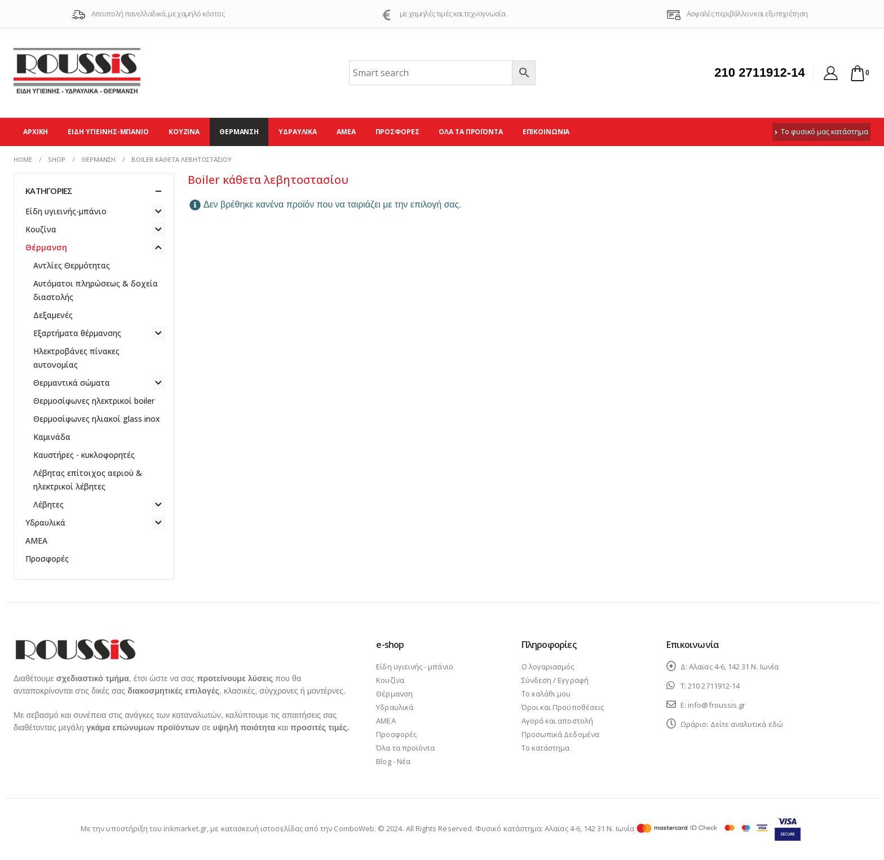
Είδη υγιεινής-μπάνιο (108, 131)
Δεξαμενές (53, 315)
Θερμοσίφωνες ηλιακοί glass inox (96, 418)
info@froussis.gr (716, 705)
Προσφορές (397, 131)
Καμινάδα (51, 436)
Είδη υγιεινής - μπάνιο (414, 666)
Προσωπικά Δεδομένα (560, 734)
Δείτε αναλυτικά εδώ (746, 724)
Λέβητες (48, 504)
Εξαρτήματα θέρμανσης (77, 333)
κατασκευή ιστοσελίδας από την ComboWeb (297, 828)
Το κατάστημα (545, 748)
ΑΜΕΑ (346, 131)
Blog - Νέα (393, 761)
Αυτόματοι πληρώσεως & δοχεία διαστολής (95, 290)
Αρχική (35, 131)
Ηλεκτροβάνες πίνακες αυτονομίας (76, 358)
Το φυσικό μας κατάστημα (821, 131)
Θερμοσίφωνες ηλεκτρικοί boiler (93, 400)
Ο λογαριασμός (547, 666)
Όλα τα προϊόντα (470, 131)
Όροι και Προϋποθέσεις (562, 707)
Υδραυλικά (298, 131)
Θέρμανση (239, 131)
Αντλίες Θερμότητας (71, 265)
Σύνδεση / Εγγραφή (555, 680)
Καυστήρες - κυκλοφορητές (84, 454)
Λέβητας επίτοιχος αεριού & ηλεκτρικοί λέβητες (87, 480)
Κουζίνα (184, 131)
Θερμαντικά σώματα (71, 382)
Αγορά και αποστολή (557, 721)
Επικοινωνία (546, 131)
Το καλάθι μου (546, 694)
